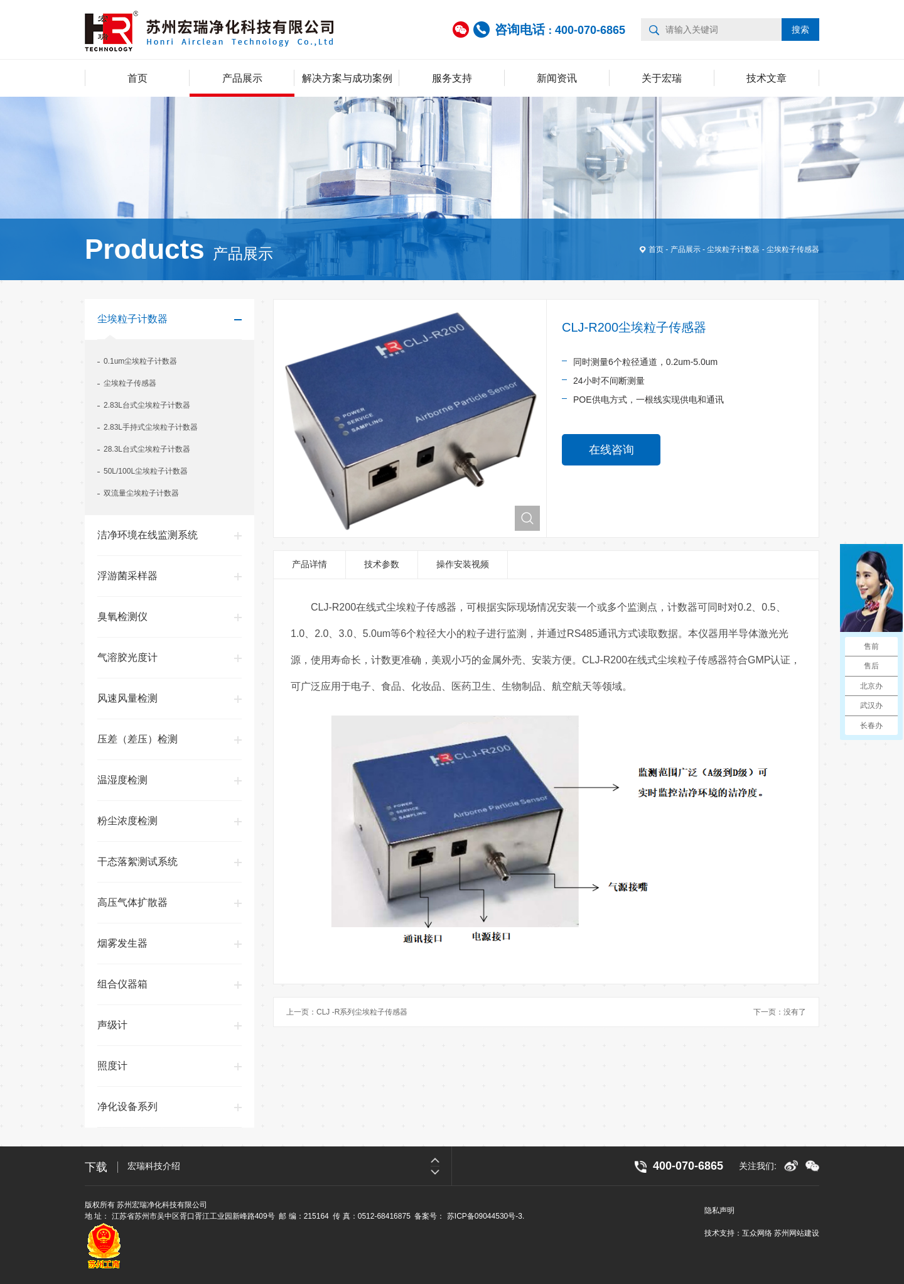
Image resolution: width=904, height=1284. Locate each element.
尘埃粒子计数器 (733, 249)
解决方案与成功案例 (347, 78)
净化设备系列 (127, 1106)
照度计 (112, 1065)
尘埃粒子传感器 (793, 249)
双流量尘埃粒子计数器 (141, 493)
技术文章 (766, 78)
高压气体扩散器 (132, 902)
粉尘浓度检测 (127, 820)
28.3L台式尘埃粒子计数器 (147, 449)
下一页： (779, 1012)
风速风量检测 (127, 698)
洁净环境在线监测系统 (147, 535)
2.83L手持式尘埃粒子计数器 (151, 427)
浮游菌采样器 (127, 575)
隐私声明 (719, 1210)
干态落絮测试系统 (137, 861)
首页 (137, 78)
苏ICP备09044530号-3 (484, 1216)
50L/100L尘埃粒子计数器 (146, 471)
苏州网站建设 (796, 1233)
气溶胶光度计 (127, 657)
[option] (289, 1166)
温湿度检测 (122, 780)
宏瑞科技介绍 (153, 1166)
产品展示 (242, 78)
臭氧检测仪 (122, 616)
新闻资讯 (557, 78)
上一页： (346, 1012)
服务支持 (452, 78)
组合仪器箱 (122, 984)
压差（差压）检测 (137, 739)
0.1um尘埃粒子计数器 (140, 361)
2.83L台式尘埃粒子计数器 (147, 405)
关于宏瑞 (662, 78)
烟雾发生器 (122, 943)
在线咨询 (611, 449)
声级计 (112, 1025)
